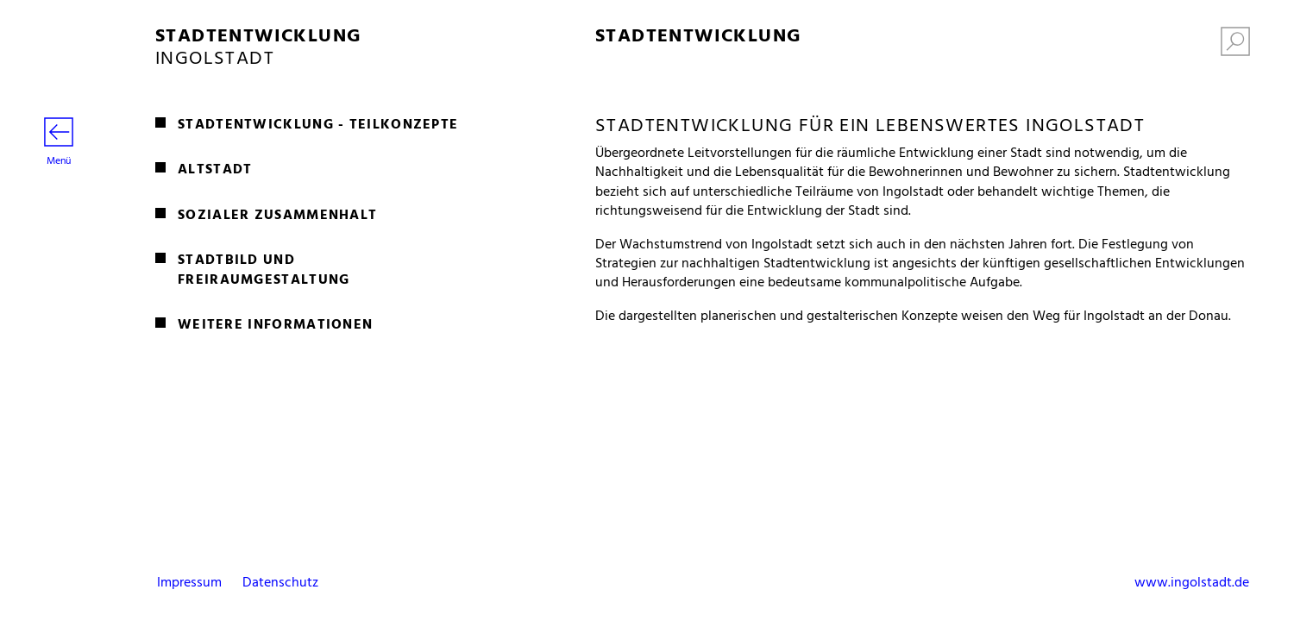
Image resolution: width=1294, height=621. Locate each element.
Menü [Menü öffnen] (58, 143)
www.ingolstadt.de (1191, 583)
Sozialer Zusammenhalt (277, 215)
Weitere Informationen (275, 325)
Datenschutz (280, 583)
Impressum (189, 583)
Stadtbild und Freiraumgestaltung (263, 270)
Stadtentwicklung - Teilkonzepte (318, 125)
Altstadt (215, 169)
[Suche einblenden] (1235, 44)
